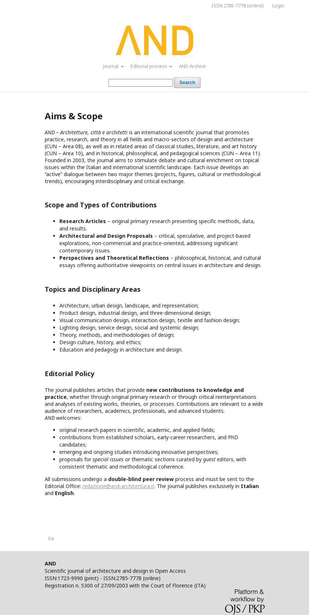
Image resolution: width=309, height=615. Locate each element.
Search (187, 82)
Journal (111, 66)
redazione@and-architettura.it (118, 486)
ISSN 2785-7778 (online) (237, 5)
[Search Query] (140, 83)
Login (278, 5)
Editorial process (149, 66)
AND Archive (192, 66)
